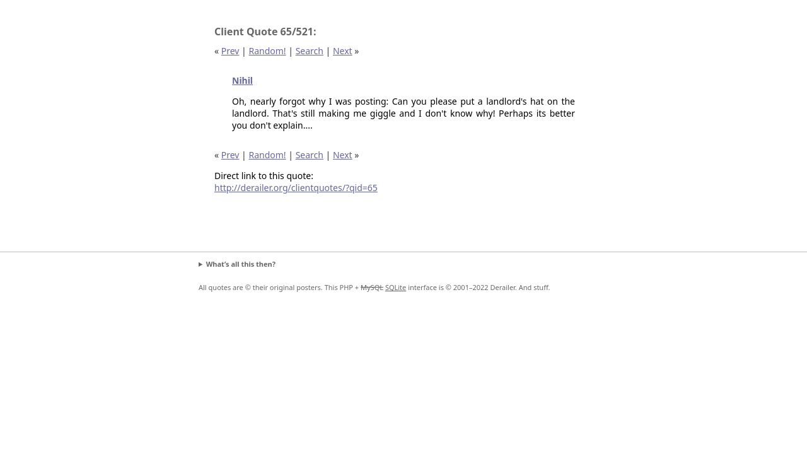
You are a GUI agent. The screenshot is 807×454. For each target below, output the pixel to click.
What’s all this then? (241, 264)
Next (342, 51)
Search (309, 51)
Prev (230, 51)
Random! (267, 51)
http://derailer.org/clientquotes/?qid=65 (296, 188)
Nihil (242, 80)
